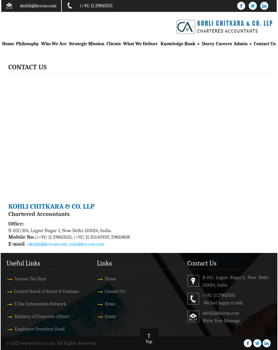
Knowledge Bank (180, 44)
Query (208, 44)
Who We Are (54, 44)
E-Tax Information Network (40, 304)
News (110, 304)
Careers (224, 44)
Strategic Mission (86, 44)
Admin (243, 44)
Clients (114, 44)
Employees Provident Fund (40, 329)
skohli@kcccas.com (38, 6)
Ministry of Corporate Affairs (42, 316)
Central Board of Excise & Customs (47, 291)
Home (8, 44)
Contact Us (265, 44)
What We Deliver (140, 44)
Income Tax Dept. (31, 279)
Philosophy (27, 44)
